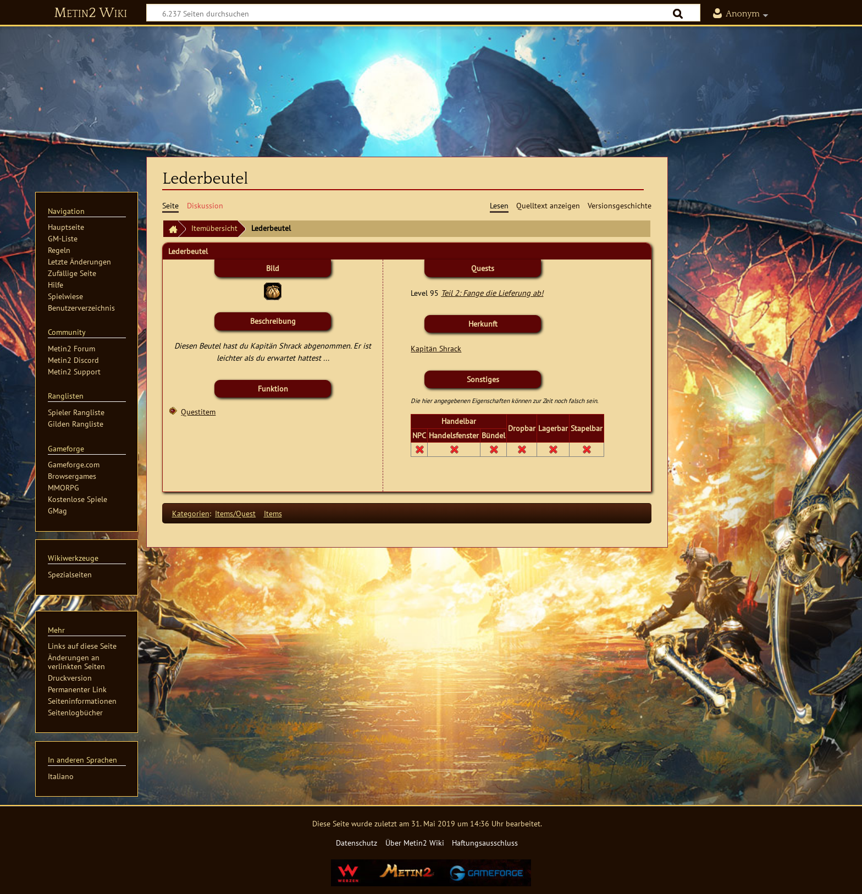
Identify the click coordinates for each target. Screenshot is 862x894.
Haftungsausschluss (485, 842)
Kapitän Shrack (436, 348)
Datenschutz (356, 842)
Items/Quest (235, 513)
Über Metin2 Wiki (414, 842)
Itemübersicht (214, 228)
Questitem (198, 411)
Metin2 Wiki (90, 13)
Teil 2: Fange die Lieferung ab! (492, 293)
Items (273, 513)
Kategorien (190, 513)
